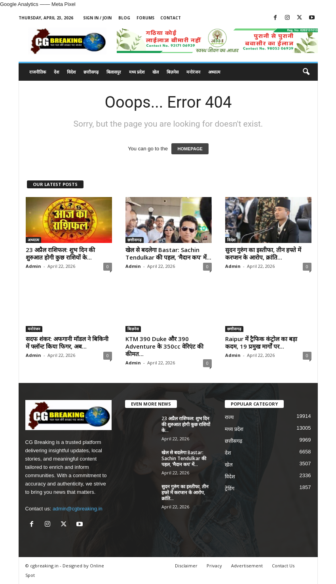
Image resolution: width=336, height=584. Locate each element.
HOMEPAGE (189, 148)
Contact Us (283, 566)
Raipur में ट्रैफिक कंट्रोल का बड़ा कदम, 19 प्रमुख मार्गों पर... (261, 342)
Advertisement (247, 566)
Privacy (214, 566)
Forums (145, 18)
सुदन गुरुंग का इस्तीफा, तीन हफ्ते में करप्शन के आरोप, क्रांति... (263, 253)
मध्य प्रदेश (136, 72)
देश (56, 72)
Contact (170, 18)
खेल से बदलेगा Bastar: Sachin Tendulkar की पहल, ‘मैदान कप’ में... (168, 253)
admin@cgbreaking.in (78, 509)
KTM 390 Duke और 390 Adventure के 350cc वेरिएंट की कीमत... (164, 346)
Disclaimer (186, 566)
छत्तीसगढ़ (91, 72)
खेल (155, 72)
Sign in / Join (97, 18)
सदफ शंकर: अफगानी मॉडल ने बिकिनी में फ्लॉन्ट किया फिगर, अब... (67, 342)
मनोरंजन (193, 72)
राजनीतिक (37, 72)
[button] (306, 72)
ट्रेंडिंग (229, 488)
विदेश (71, 72)
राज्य (229, 417)
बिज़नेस (172, 72)
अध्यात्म (214, 72)
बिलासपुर (113, 72)
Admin (33, 266)
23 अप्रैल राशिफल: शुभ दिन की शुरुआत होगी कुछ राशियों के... (60, 253)
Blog (124, 18)
